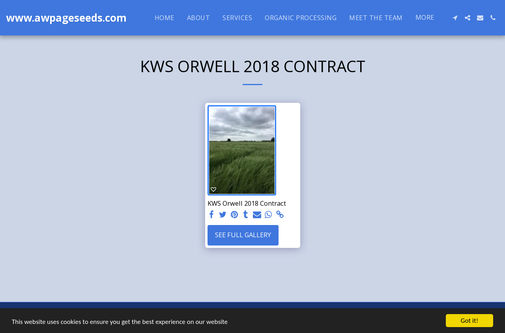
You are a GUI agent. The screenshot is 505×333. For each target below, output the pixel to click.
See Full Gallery (243, 234)
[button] (455, 18)
